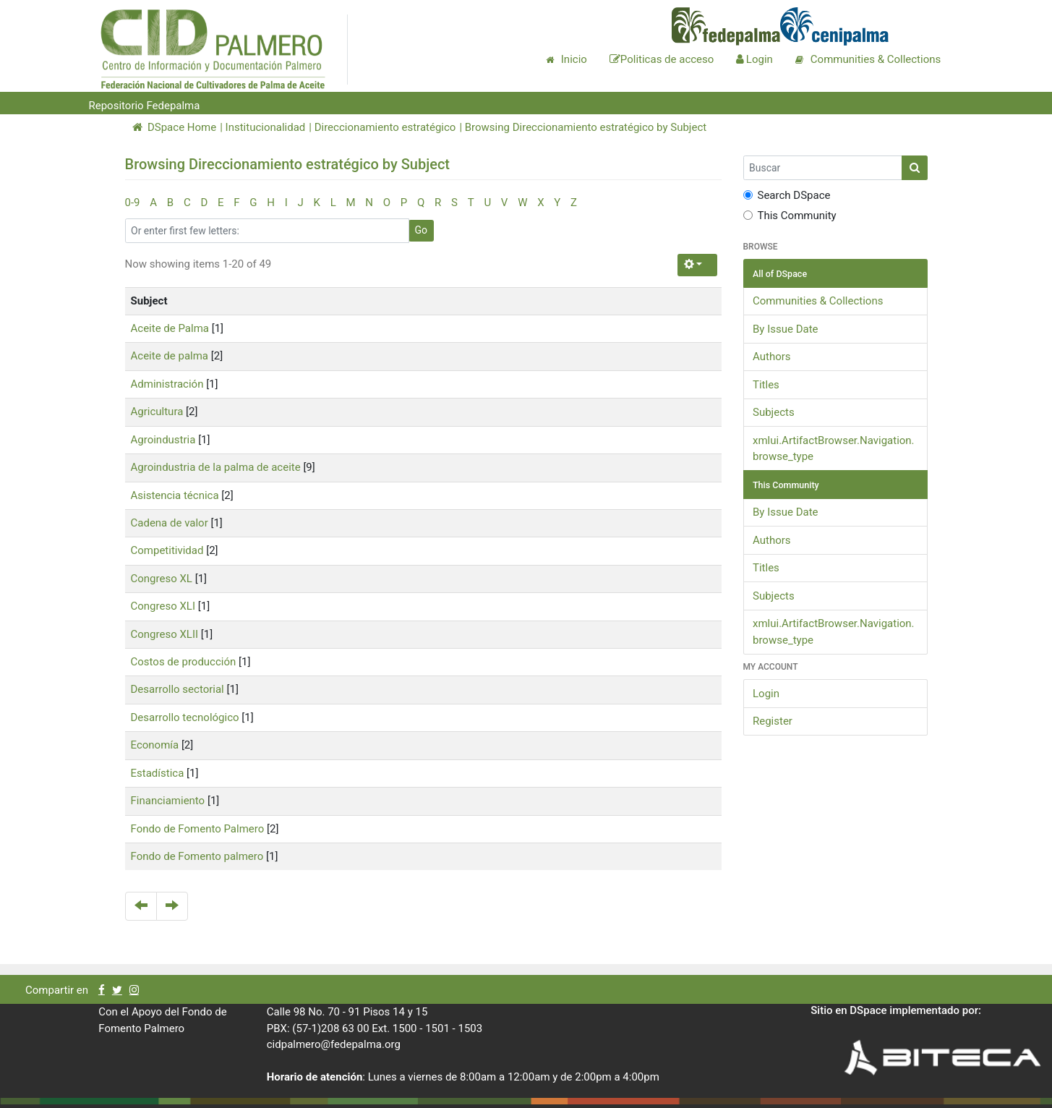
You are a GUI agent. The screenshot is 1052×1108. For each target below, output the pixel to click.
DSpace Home (174, 127)
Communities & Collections (818, 300)
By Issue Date (785, 329)
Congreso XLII (165, 634)
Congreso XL (161, 578)
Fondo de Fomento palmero (197, 856)
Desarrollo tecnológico (185, 717)
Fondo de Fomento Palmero (198, 828)
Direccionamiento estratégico (385, 127)
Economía (155, 744)
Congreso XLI (163, 606)
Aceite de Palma (170, 328)
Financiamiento (168, 800)
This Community (790, 215)
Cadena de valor (169, 522)
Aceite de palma (170, 355)
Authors (772, 356)
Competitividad (167, 550)
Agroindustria (163, 439)
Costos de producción (183, 661)
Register (772, 721)
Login (766, 693)
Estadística (157, 773)
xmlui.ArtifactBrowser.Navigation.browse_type (834, 449)
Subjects (774, 412)
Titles (766, 384)
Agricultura (157, 411)
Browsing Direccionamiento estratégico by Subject (585, 127)
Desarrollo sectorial (177, 689)
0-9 (132, 202)
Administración (167, 384)
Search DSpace (787, 195)
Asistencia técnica (175, 495)
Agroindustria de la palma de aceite (216, 467)
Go (421, 230)
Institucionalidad (266, 127)
